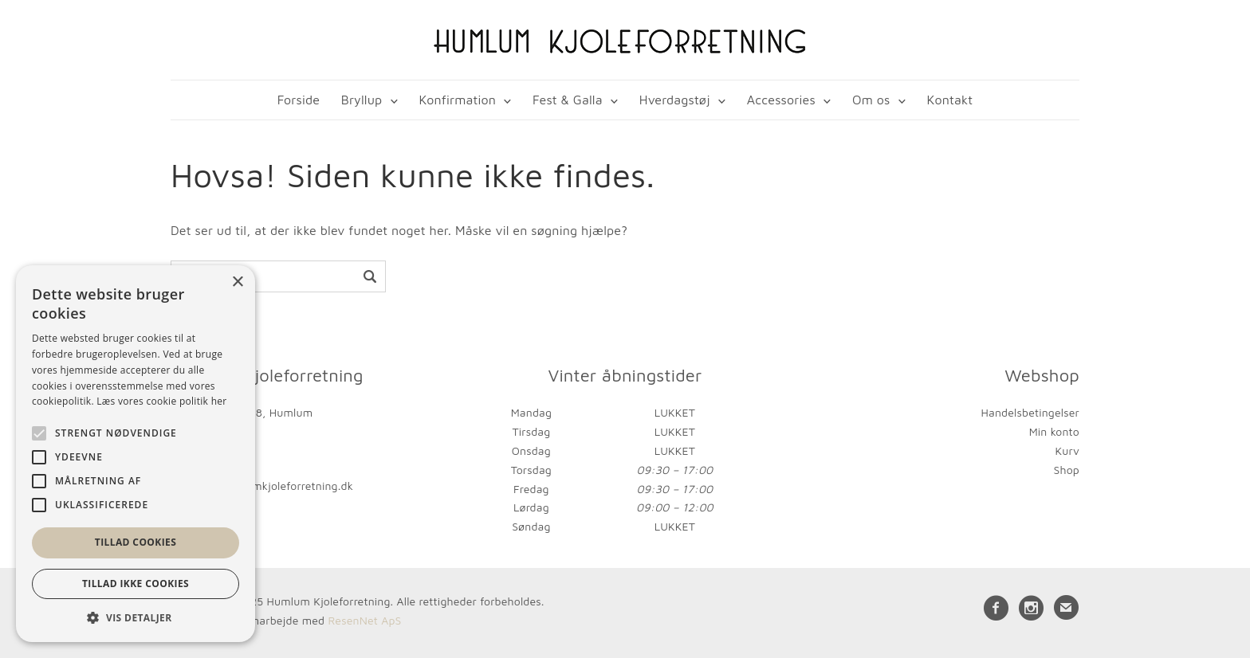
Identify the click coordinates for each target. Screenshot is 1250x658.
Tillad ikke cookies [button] (135, 583)
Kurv (1067, 450)
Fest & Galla (568, 99)
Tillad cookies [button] (135, 542)
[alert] (135, 453)
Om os (871, 99)
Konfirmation (457, 99)
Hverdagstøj (674, 99)
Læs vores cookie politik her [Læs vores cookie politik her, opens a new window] (161, 401)
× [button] (237, 282)
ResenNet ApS (364, 620)
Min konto (1054, 431)
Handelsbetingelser (1030, 412)
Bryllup (362, 99)
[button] (135, 617)
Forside (298, 99)
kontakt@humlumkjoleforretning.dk (262, 485)
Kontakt (950, 99)
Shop (1066, 469)
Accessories (781, 99)
